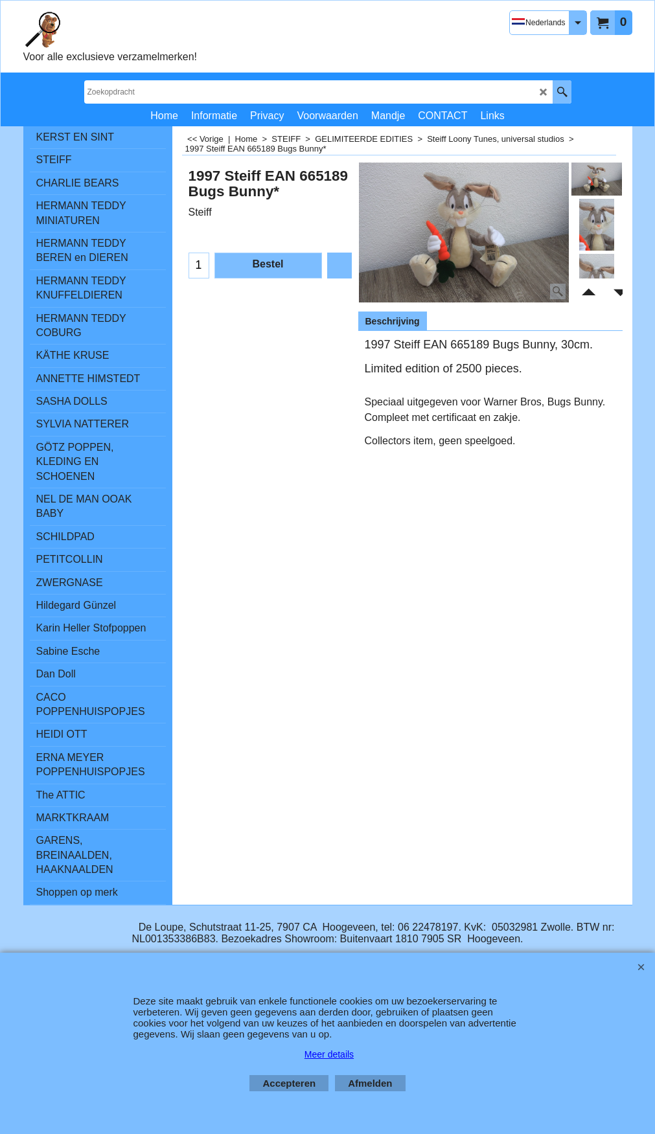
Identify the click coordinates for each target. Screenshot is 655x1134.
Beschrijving (392, 321)
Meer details (329, 1054)
